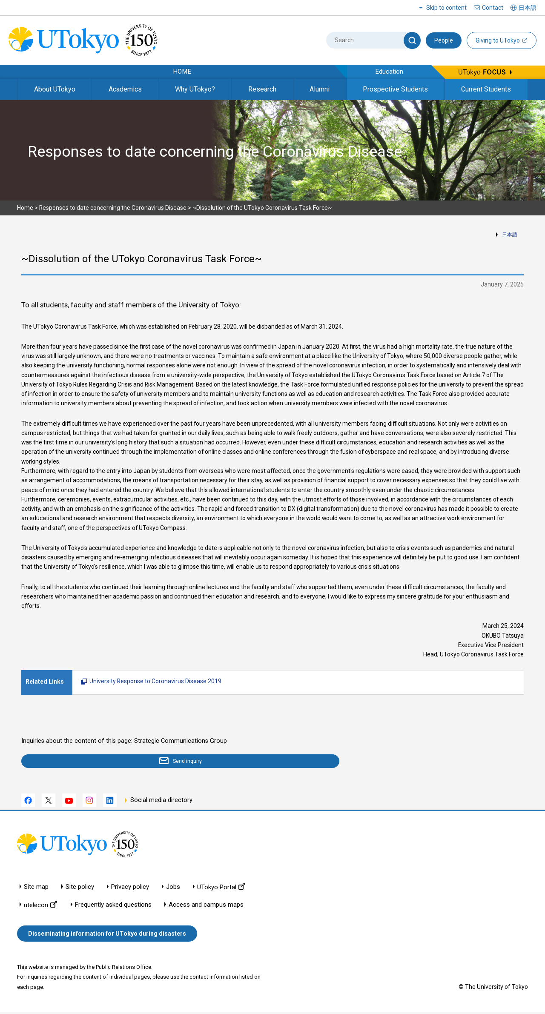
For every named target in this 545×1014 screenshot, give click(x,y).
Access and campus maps (206, 906)
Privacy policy (130, 888)
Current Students (486, 89)
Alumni (320, 89)
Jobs (173, 888)
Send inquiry (70, 762)
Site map (36, 888)
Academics (125, 89)
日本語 (509, 235)
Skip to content (446, 8)
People (443, 40)
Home (25, 207)
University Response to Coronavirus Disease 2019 (155, 681)
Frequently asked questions (113, 906)
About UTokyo (54, 89)
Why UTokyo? (195, 89)
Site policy (80, 888)
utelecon (40, 906)
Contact (492, 8)
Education (389, 71)
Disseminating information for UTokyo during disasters (107, 935)
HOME (182, 71)
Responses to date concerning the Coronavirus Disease (112, 207)
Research (262, 89)
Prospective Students (395, 89)
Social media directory (161, 801)
